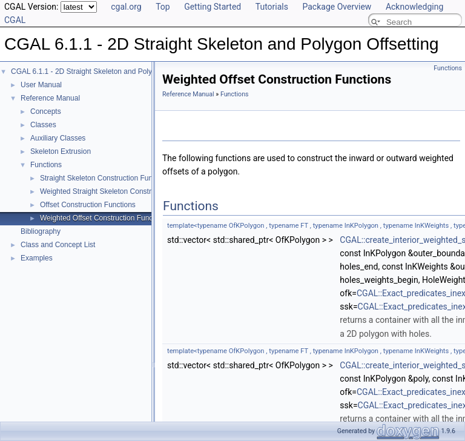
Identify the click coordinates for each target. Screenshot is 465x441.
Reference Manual (50, 98)
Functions (46, 165)
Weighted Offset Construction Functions (104, 218)
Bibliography (41, 231)
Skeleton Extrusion (60, 151)
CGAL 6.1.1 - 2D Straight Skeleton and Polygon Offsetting (104, 71)
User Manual (41, 85)
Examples (37, 258)
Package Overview (336, 7)
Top (163, 7)
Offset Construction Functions (88, 205)
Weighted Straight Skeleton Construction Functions (122, 191)
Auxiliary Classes (57, 138)
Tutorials (272, 7)
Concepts (45, 111)
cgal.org (126, 7)
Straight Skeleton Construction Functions (105, 178)
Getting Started (212, 7)
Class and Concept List (58, 244)
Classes (43, 125)
